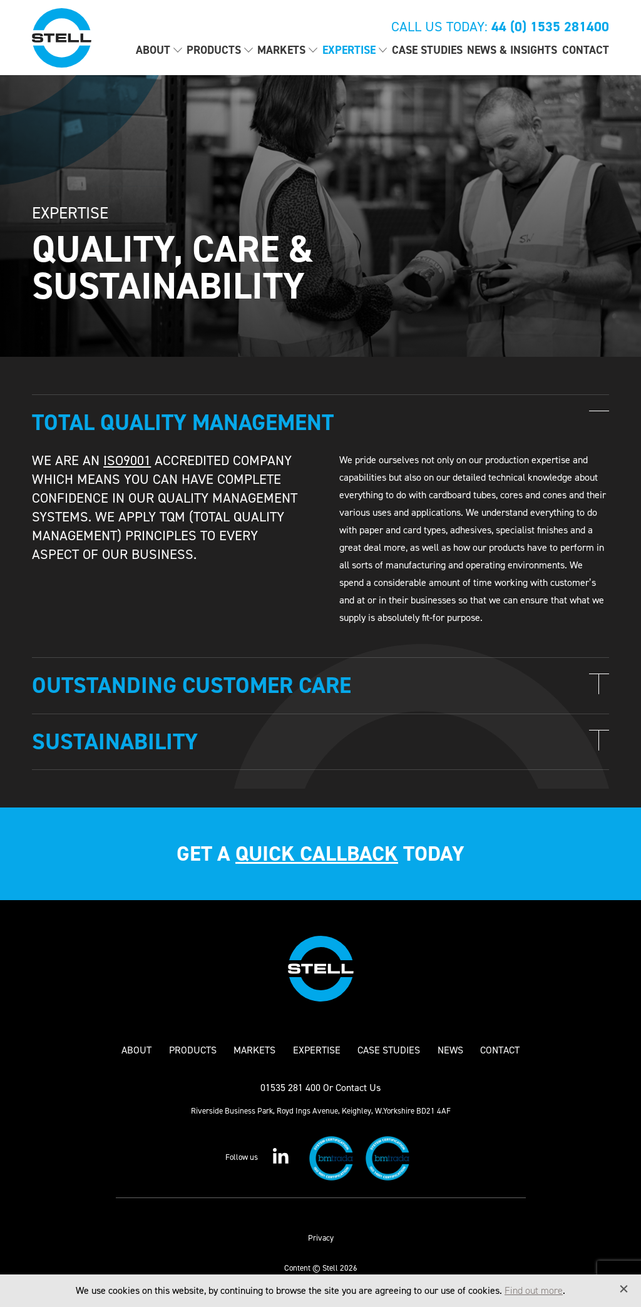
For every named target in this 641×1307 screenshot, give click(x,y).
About (153, 50)
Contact (585, 50)
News (450, 1050)
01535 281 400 (290, 1087)
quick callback (316, 853)
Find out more (534, 1290)
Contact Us (358, 1087)
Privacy (321, 1238)
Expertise (349, 50)
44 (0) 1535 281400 (550, 27)
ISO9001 (127, 460)
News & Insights (512, 50)
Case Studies (427, 50)
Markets (281, 50)
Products (214, 50)
